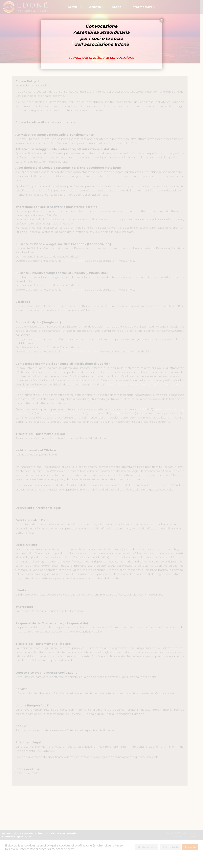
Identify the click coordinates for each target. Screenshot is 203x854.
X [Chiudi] (162, 20)
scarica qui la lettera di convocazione (101, 57)
